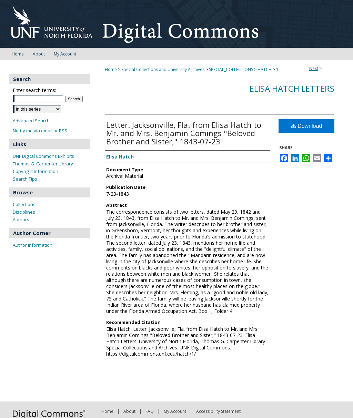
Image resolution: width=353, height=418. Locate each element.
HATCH (265, 69)
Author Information (32, 245)
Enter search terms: (34, 90)
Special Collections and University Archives (162, 69)
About (129, 411)
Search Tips (25, 179)
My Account (175, 411)
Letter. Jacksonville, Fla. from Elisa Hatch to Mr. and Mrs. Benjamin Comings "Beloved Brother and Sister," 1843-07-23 (183, 133)
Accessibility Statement (218, 411)
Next (313, 68)
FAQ (149, 411)
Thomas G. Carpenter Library (43, 164)
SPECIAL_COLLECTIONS (231, 69)
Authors (21, 219)
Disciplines (24, 212)
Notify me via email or (40, 131)
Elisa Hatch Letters (292, 88)
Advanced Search (31, 121)
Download (306, 126)
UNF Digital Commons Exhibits (43, 156)
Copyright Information (35, 171)
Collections (24, 204)
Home (111, 69)
